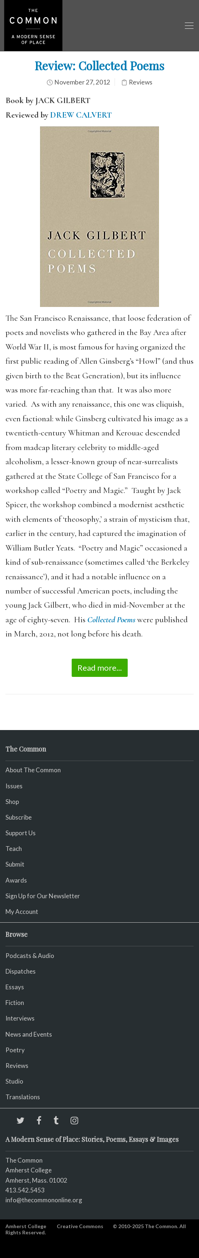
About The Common (33, 770)
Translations (22, 1097)
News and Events (28, 1034)
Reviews (140, 82)
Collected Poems (111, 620)
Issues (14, 786)
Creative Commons (80, 1226)
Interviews (20, 1018)
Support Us (20, 833)
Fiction (14, 1002)
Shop (12, 801)
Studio (14, 1081)
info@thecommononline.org (43, 1200)
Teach (13, 848)
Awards (16, 880)
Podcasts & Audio (29, 955)
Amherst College (25, 1226)
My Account (21, 911)
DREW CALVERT (81, 115)
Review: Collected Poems (99, 65)
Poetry (15, 1050)
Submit (14, 864)
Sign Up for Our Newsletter (42, 896)
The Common (24, 1160)
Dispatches (20, 971)
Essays (14, 987)
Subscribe (18, 817)
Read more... (99, 668)
